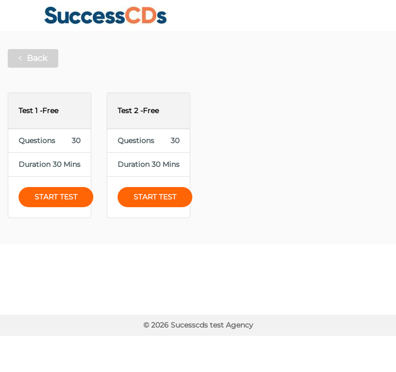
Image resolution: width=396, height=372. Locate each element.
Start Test (56, 197)
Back (33, 58)
